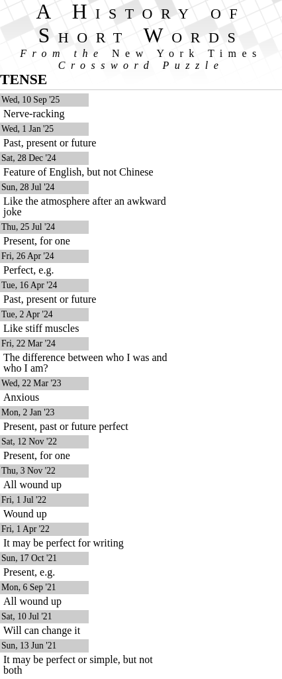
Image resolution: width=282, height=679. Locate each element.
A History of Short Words (141, 23)
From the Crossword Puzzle (141, 59)
